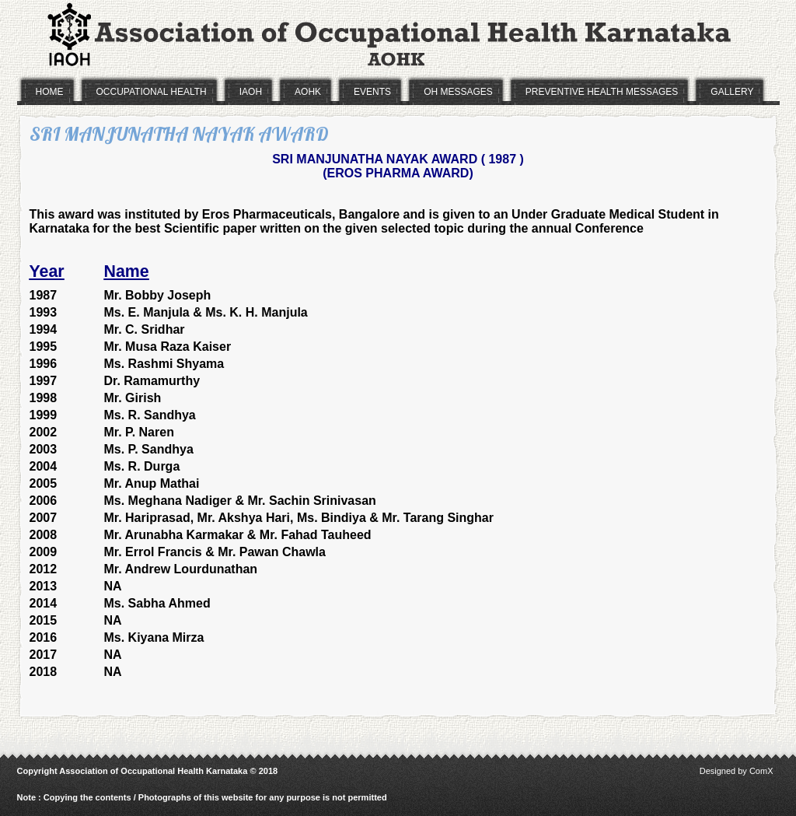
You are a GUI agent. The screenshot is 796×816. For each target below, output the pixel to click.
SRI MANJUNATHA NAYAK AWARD (179, 133)
